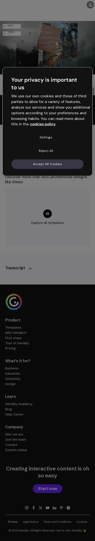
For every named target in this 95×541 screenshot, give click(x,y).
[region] (47, 121)
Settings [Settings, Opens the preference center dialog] (46, 137)
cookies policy (43, 124)
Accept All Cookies (47, 164)
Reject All (46, 150)
